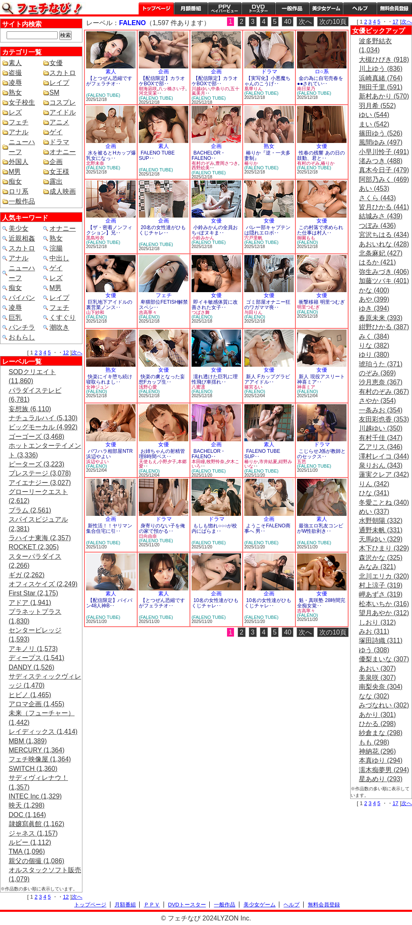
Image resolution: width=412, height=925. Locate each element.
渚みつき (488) (381, 160)
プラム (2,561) (30, 510)
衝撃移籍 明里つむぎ (321, 302)
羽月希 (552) (377, 105)
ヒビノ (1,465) (30, 694)
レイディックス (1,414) (43, 731)
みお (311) (374, 631)
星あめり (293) (381, 778)
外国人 (18, 161)
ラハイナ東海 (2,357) (40, 537)
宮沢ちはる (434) (384, 234)
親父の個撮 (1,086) (36, 860)
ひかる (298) (377, 723)
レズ (15, 112)
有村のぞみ (203, 163)
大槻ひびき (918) (384, 59)
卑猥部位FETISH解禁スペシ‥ (163, 304)
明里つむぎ (308, 306)
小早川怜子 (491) (384, 151)
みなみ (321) (377, 566)
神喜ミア (306, 386)
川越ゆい (201, 88)
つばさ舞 (201, 312)
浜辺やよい (97, 461)
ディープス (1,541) (36, 657)
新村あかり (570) (384, 96)
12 (66, 352)
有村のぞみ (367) (384, 391)
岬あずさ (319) (381, 594)
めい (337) (374, 511)
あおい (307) (377, 668)
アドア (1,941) (30, 602)
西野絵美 (201, 167)
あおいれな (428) (384, 244)
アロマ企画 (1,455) (36, 703)
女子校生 (22, 102)
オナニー (62, 151)
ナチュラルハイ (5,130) (43, 418)
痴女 (15, 181)
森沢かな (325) (381, 557)
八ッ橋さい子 (171, 88)
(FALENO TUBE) (103, 95)
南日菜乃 (306, 88)
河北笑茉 (148, 93)
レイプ (59, 82)
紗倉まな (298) (381, 732)
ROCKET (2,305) (34, 546)
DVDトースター (258, 8)
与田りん (253, 312)
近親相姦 (22, 238)
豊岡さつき (226, 163)
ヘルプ (360, 8)
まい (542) (374, 124)
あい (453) (374, 188)
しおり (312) (377, 622)
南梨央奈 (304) (381, 686)
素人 (15, 62)
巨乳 (15, 317)
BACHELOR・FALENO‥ (208, 155)
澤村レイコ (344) (384, 456)
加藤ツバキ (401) (384, 280)
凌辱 (15, 82)
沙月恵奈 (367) (381, 382)
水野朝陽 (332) (381, 520)
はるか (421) (377, 262)
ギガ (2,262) (26, 574)
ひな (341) (374, 492)
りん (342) (374, 483)
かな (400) (374, 290)
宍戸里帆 (253, 237)
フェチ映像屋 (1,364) (40, 759)
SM (54, 92)
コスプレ (62, 102)
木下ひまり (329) (384, 548)
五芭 (301, 461)
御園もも (306, 237)
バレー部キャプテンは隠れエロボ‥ (267, 230)
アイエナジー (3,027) (40, 482)
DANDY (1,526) (31, 667)
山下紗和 (95, 312)
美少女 (18, 228)
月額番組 (191, 8)
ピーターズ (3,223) (36, 464)
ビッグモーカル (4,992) (43, 427)
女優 (56, 62)
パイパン (22, 297)
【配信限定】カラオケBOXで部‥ (162, 81)
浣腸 (56, 248)
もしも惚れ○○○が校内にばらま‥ (214, 528)
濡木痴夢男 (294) (384, 769)
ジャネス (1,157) (33, 833)
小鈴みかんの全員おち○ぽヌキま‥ (215, 230)
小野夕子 (167, 461)
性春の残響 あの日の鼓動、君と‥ (321, 155)
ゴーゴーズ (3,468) (36, 436)
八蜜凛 (198, 386)
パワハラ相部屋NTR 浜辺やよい (109, 453)
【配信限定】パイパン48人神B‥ (109, 603)
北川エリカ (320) (384, 576)
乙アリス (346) (381, 446)
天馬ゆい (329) (381, 539)
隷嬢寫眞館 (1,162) (36, 823)
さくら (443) (377, 197)
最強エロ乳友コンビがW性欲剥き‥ (320, 528)
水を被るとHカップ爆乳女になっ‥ (111, 155)
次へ (77, 352)
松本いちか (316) (384, 603)
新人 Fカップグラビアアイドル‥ (267, 379)
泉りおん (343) (381, 465)
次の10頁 (332, 21)
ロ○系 (322, 71)
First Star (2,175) (33, 593)
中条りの (220, 88)
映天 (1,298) (26, 805)
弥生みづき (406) (384, 271)
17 (395, 22)
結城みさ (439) (381, 216)
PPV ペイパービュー (224, 8)
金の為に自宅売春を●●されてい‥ (320, 81)
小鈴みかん (203, 237)
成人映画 (62, 191)
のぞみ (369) (377, 373)
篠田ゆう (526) (381, 133)
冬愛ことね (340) (384, 502)
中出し (59, 258)
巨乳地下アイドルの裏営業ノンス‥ (109, 304)
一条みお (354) (381, 410)
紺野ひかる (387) (384, 326)
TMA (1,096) (27, 851)
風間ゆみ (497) (381, 142)
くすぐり (62, 317)
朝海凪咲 (148, 88)
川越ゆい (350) (381, 428)
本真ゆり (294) (381, 760)
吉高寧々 (148, 312)
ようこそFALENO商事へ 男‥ (267, 528)
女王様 (59, 171)
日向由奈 (148, 536)
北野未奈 (95, 163)
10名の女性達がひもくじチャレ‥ (215, 603)
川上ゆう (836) (381, 68)
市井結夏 (268, 461)
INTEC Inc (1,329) (35, 796)
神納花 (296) (377, 751)
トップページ (156, 8)
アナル (18, 132)
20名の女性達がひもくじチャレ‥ (162, 230)
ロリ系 (18, 191)
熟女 (15, 92)
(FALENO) (307, 242)
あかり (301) (377, 714)
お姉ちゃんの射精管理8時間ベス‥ (162, 453)
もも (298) (374, 742)
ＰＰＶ (152, 905)
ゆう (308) (374, 649)
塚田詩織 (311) (381, 640)
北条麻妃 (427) (381, 253)
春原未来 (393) (381, 317)
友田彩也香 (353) (384, 419)
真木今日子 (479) (384, 169)
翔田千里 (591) (381, 87)
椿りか (251, 163)
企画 (56, 161)
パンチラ (22, 327)
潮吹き (59, 327)
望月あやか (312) (384, 612)
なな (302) (374, 696)
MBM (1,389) (28, 741)
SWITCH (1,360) (33, 768)
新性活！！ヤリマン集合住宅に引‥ (109, 528)
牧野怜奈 (215, 461)
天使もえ (148, 461)
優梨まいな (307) (384, 659)
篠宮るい (253, 386)
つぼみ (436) (377, 225)
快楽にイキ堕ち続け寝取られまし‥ (109, 379)
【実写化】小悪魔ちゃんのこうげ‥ (267, 81)
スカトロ (62, 72)
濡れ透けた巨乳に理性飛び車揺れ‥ (215, 379)
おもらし (22, 337)
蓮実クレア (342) (384, 474)
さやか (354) (377, 400)
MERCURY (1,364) (36, 750)
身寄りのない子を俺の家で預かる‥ (162, 528)
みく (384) (374, 336)
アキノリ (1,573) (33, 648)
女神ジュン (97, 386)
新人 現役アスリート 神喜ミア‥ (321, 379)
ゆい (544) (374, 114)
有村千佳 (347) (381, 437)
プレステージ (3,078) (40, 473)
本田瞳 (198, 461)
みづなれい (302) (384, 705)
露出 (56, 181)
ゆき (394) (374, 308)
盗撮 (15, 72)
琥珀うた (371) (381, 364)
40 (287, 21)
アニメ (59, 122)
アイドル (62, 112)
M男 (15, 171)
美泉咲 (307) (377, 677)
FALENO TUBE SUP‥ (157, 155)
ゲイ (56, 132)
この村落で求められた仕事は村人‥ (320, 230)
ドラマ (59, 141)
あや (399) (374, 299)
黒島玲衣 (95, 237)
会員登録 (394, 8)
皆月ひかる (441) (384, 207)
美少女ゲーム (326, 8)
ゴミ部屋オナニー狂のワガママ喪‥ (267, 304)
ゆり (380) (374, 354)
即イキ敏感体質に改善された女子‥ (215, 304)
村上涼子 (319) (381, 585)
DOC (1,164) (27, 814)
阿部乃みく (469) (384, 179)
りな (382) (374, 345)
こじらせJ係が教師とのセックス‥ (321, 453)
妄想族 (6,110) (30, 408)
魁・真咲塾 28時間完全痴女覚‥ (321, 603)
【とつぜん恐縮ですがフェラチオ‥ (109, 81)
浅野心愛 (148, 386)
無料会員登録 (324, 905)
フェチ (18, 122)
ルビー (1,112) (30, 842)
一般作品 (292, 8)
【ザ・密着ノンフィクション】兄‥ (109, 230)
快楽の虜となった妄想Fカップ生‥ (162, 379)
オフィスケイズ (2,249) (43, 584)
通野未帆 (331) (381, 530)
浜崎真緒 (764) (381, 78)
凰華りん (253, 88)
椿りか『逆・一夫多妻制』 (267, 155)
